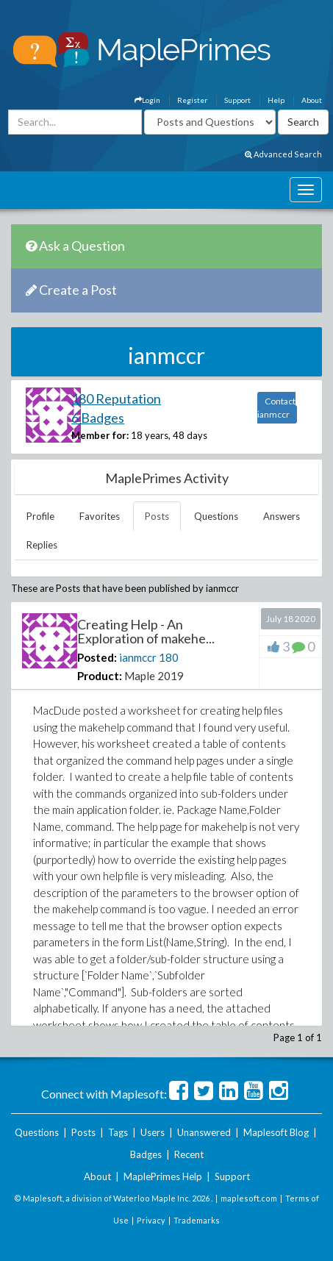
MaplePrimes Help (162, 1176)
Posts (157, 516)
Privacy (151, 1220)
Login (147, 100)
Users (152, 1132)
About (311, 100)
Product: (99, 675)
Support (237, 100)
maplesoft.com (249, 1198)
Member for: (100, 435)
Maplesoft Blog (276, 1132)
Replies (41, 545)
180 (169, 657)
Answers (281, 516)
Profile (40, 516)
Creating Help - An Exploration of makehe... (146, 631)
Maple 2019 (154, 675)
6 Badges (97, 418)
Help (276, 100)
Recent (189, 1154)
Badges (146, 1154)
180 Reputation (116, 398)
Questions (216, 516)
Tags (118, 1132)
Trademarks (196, 1220)
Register (192, 100)
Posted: (97, 657)
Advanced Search (283, 154)
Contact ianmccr (276, 408)
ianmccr (138, 657)
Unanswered (204, 1132)
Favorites (99, 516)
